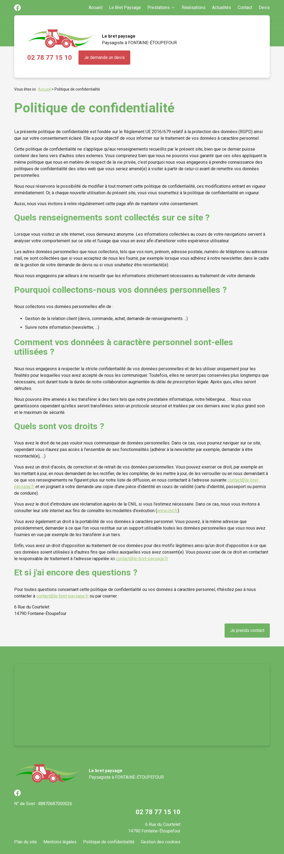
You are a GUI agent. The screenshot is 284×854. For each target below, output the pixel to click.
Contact (245, 7)
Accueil (95, 7)
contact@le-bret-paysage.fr (142, 558)
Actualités (221, 7)
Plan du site (25, 841)
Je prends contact (247, 630)
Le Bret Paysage (125, 7)
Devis (264, 7)
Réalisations (194, 7)
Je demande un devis (104, 57)
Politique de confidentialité (108, 841)
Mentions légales (60, 841)
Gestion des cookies (160, 841)
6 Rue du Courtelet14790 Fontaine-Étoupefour (154, 828)
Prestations (158, 7)
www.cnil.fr (167, 510)
